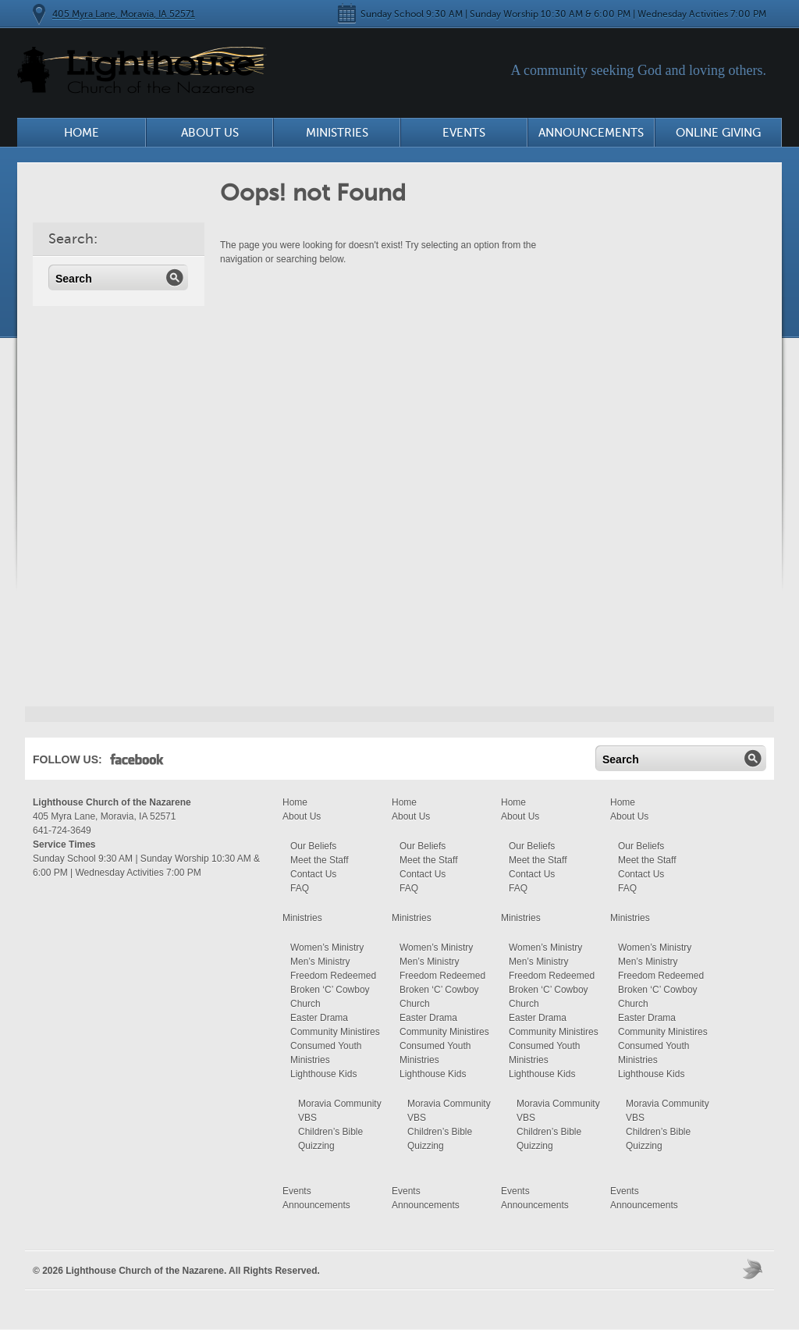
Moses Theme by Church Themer (754, 1268)
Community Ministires (335, 1031)
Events (463, 133)
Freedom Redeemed (333, 975)
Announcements (591, 133)
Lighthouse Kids (323, 1074)
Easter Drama (319, 1017)
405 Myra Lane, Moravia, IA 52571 (123, 14)
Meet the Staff (319, 860)
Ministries (337, 133)
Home (81, 133)
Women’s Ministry (327, 947)
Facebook (137, 762)
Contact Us (313, 874)
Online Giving (718, 133)
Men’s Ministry (320, 961)
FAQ (299, 888)
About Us (210, 133)
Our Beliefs (313, 846)
